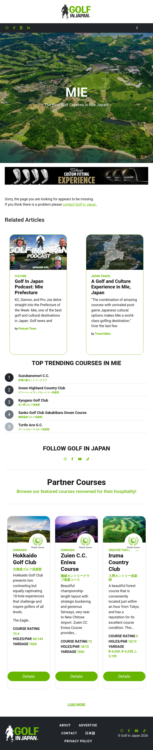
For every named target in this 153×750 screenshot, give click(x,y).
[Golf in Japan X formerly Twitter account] (21, 28)
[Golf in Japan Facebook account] (14, 28)
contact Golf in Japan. (80, 204)
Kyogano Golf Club (33, 400)
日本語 (90, 733)
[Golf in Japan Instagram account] (7, 28)
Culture (20, 276)
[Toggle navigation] (145, 28)
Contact (69, 733)
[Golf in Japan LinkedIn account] (28, 28)
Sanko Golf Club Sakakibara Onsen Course (52, 413)
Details (29, 676)
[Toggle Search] (137, 28)
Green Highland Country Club (41, 388)
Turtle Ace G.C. (30, 425)
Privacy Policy (78, 741)
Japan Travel (101, 276)
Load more (76, 705)
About (65, 725)
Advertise (88, 725)
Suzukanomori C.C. (33, 376)
